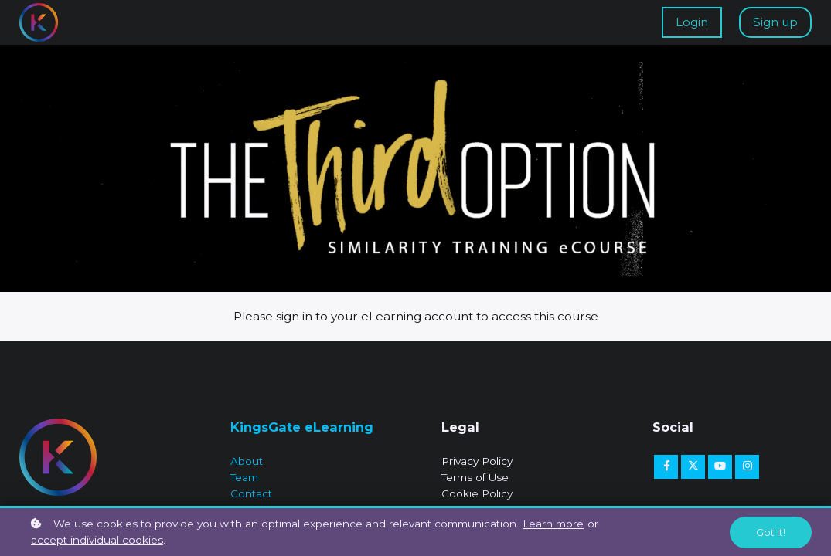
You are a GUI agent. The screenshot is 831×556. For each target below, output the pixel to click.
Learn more (553, 523)
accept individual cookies (97, 540)
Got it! (770, 532)
